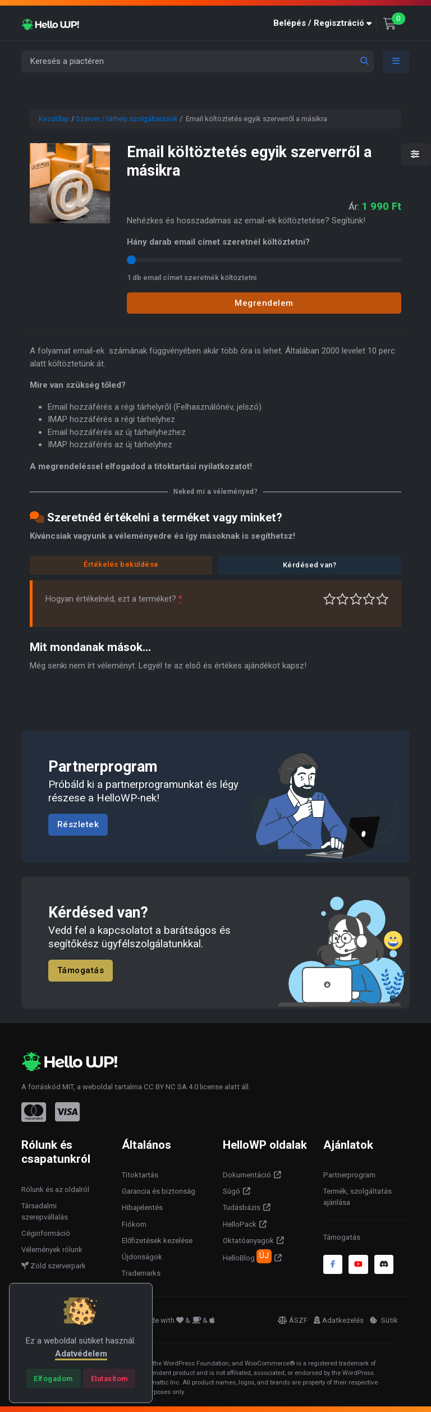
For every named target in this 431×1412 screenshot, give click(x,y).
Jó (369, 599)
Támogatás (80, 971)
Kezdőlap (54, 118)
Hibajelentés (142, 1207)
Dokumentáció (247, 1175)
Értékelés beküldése (121, 564)
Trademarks (141, 1273)
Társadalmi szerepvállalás (44, 1211)
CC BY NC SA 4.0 (171, 1087)
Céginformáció (45, 1233)
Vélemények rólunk (51, 1249)
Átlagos (356, 599)
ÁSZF (293, 1320)
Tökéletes (382, 599)
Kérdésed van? (310, 565)
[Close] (53, 1378)
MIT (68, 1087)
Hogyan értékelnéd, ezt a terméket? (113, 599)
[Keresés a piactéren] (197, 61)
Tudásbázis (241, 1207)
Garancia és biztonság (158, 1191)
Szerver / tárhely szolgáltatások (127, 118)
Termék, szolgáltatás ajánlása (357, 1197)
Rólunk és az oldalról (55, 1189)
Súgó (231, 1191)
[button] (325, 23)
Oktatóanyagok (248, 1240)
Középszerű (342, 599)
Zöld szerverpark (53, 1266)
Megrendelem (264, 303)
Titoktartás (140, 1175)
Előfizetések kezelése (157, 1240)
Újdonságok (142, 1257)
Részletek (78, 824)
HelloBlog (247, 1256)
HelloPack (239, 1224)
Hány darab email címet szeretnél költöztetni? (218, 242)
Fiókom (134, 1224)
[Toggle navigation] (396, 61)
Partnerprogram (349, 1175)
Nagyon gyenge (329, 599)
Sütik (384, 1320)
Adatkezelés (339, 1320)
